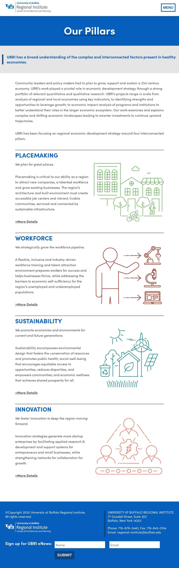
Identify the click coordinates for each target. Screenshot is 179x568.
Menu (168, 7)
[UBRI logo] (28, 7)
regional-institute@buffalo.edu (139, 532)
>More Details (26, 221)
